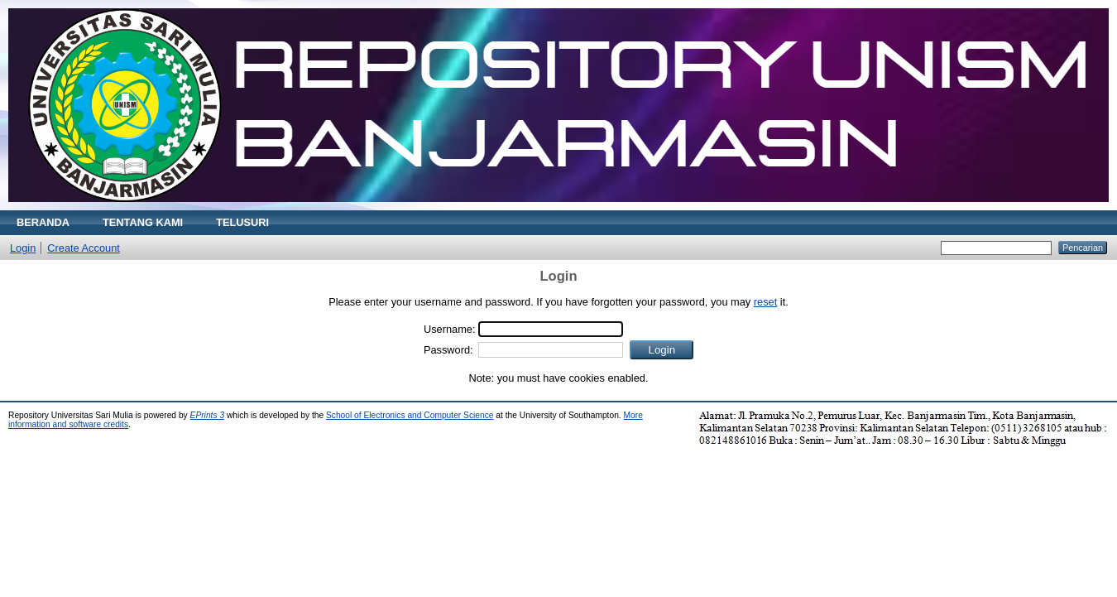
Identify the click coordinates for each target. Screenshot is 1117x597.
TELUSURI (242, 222)
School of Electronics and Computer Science (410, 415)
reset (765, 302)
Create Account (83, 248)
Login (23, 248)
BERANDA (43, 222)
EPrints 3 (207, 415)
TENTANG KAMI (143, 222)
